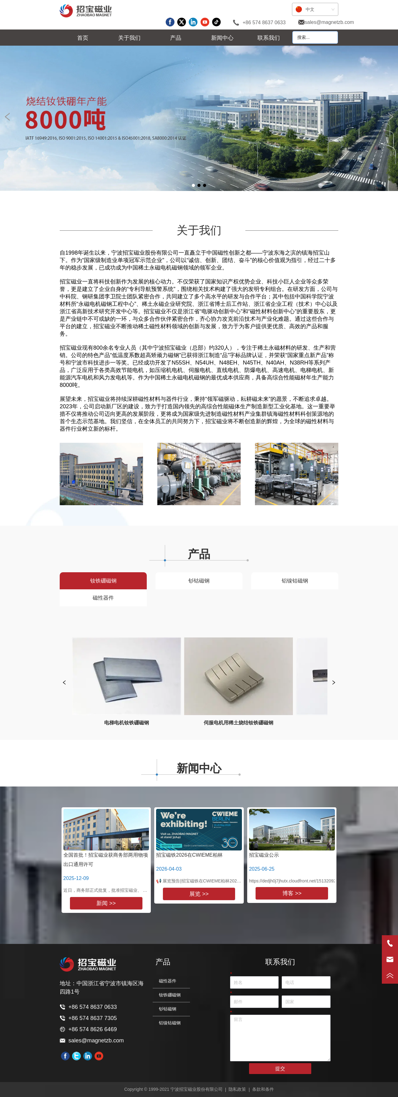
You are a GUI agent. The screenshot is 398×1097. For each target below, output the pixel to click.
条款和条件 (263, 1089)
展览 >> (199, 894)
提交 (280, 1068)
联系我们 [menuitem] (268, 38)
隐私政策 (237, 1089)
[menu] (176, 38)
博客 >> (292, 893)
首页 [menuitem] (82, 38)
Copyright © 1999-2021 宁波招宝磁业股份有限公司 (173, 1089)
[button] (129, 37)
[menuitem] (129, 38)
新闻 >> (106, 903)
